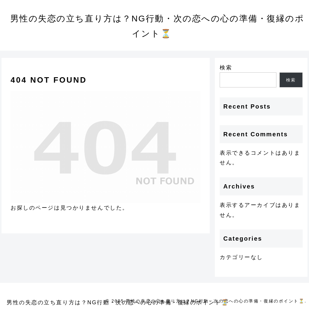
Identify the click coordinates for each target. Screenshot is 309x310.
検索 (226, 68)
